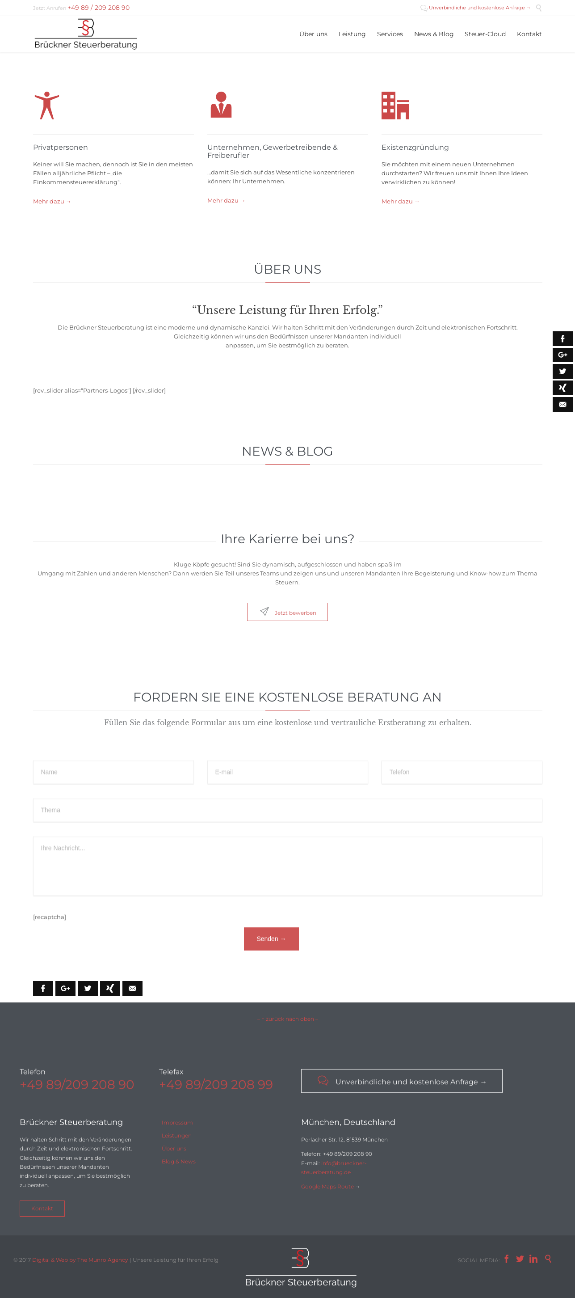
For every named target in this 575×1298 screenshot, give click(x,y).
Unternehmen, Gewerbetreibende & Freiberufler (272, 151)
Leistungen (177, 1135)
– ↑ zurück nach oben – (287, 1018)
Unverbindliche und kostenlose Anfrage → (475, 7)
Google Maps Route (327, 1186)
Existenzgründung (415, 147)
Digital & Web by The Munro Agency (80, 1259)
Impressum (177, 1122)
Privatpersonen (60, 147)
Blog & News (179, 1161)
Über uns (174, 1148)
